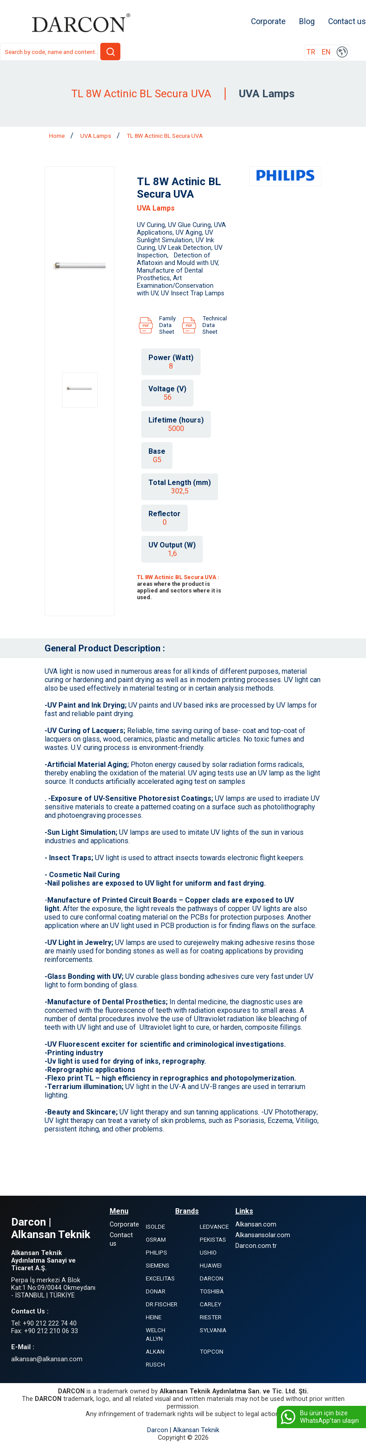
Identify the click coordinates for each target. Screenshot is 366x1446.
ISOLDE (155, 1226)
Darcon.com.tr (256, 1246)
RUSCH (155, 1364)
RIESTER (211, 1317)
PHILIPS (156, 1252)
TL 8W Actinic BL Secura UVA (165, 136)
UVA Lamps (96, 136)
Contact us (347, 21)
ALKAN (155, 1351)
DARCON (211, 1278)
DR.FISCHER (161, 1304)
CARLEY (210, 1304)
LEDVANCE (214, 1226)
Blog (307, 21)
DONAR (155, 1291)
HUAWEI (211, 1265)
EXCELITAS (160, 1278)
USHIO (208, 1252)
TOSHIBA (212, 1291)
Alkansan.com (255, 1224)
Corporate (268, 21)
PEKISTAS (213, 1239)
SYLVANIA (213, 1330)
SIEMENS (157, 1265)
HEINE (153, 1317)
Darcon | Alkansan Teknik (183, 1430)
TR (311, 52)
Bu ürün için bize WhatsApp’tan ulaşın (319, 1417)
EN (325, 52)
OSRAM (156, 1239)
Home (57, 136)
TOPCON (211, 1351)
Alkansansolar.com (262, 1235)
